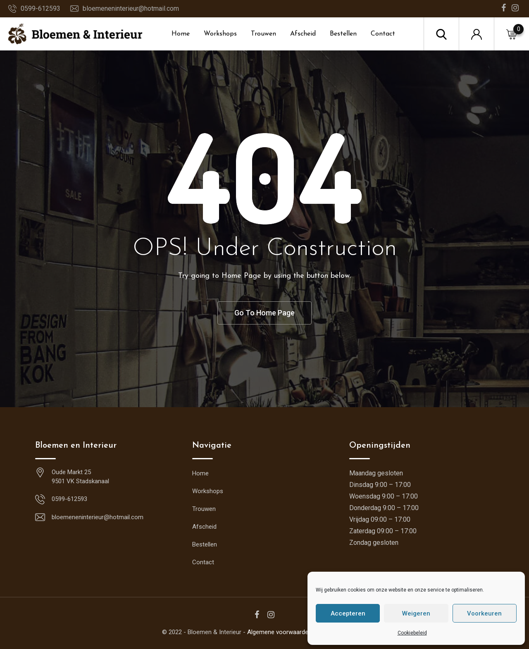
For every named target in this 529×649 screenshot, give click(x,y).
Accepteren (348, 613)
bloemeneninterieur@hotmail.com (131, 8)
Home (181, 34)
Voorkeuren (484, 613)
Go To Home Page (264, 312)
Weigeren (416, 613)
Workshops (220, 34)
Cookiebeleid (412, 633)
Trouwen (263, 34)
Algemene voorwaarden (279, 632)
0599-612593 (40, 8)
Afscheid (303, 34)
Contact (383, 34)
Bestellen (343, 34)
